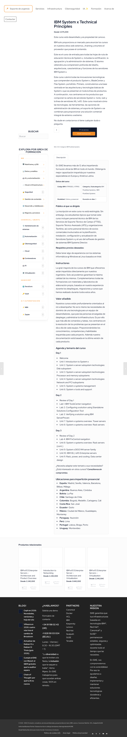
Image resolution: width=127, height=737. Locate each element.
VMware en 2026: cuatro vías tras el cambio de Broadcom (29, 631)
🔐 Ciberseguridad (33, 244)
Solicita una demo (50, 611)
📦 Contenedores (33, 258)
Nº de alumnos (84, 130)
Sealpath (70, 635)
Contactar (56, 731)
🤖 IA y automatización (31, 178)
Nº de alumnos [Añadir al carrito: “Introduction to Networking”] (47, 583)
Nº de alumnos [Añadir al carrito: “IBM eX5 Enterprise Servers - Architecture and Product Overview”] (24, 589)
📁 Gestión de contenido (32, 199)
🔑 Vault (33, 294)
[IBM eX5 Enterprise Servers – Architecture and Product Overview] (125, 368)
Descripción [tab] (61, 157)
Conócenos (48, 731)
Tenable (70, 642)
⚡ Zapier (33, 315)
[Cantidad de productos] (56, 130)
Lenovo (69, 628)
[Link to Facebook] (99, 734)
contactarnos (71, 120)
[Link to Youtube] (103, 734)
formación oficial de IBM (67, 169)
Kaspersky (71, 624)
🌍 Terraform (33, 287)
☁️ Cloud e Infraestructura (33, 185)
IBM (68, 621)
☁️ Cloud (33, 251)
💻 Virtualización (33, 273)
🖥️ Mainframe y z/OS (30, 164)
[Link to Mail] (106, 734)
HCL (68, 617)
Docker (69, 614)
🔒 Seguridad (33, 192)
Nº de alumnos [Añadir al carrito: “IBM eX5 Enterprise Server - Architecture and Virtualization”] (70, 589)
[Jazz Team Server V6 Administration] (2, 368)
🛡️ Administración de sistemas (33, 227)
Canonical (70, 611)
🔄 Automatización (33, 237)
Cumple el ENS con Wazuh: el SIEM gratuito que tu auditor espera (30, 661)
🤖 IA (33, 266)
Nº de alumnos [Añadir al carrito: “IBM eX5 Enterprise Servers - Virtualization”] (93, 586)
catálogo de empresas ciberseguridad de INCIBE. (59, 727)
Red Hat (70, 631)
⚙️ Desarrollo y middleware (33, 206)
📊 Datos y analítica (30, 171)
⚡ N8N (33, 307)
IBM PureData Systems (73, 147)
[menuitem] (18, 9)
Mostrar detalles (33, 589)
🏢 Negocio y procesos (31, 213)
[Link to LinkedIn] (92, 734)
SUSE (69, 638)
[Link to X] (96, 734)
